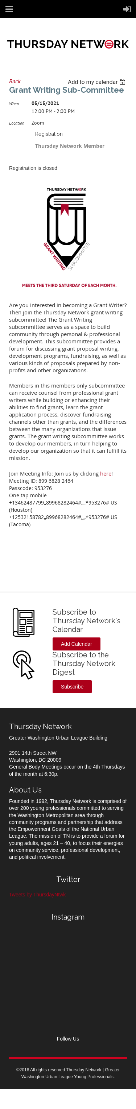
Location (16, 123)
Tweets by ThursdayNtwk (37, 894)
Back (14, 81)
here (105, 473)
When (14, 103)
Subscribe (72, 687)
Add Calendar (76, 644)
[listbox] (97, 82)
